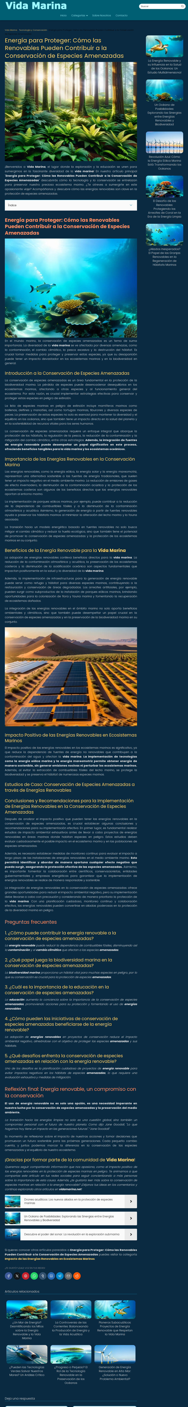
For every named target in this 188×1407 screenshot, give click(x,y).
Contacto (122, 15)
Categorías (78, 15)
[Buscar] (182, 6)
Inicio (63, 15)
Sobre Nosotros (101, 15)
